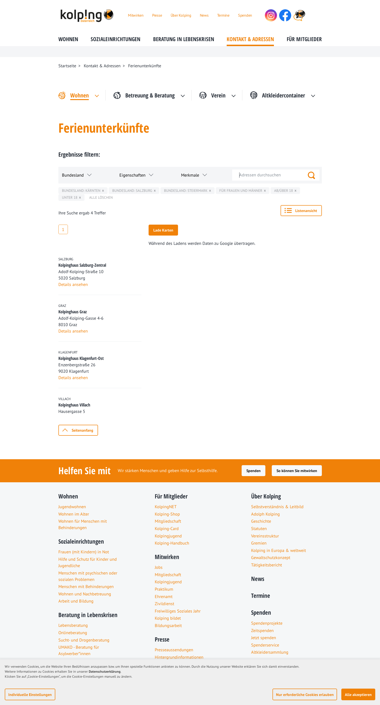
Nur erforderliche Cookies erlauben (305, 694)
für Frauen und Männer (240, 190)
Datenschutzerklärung (105, 671)
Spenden (253, 470)
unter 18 (69, 197)
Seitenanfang (82, 430)
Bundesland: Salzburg (132, 190)
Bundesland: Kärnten (81, 190)
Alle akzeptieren (358, 694)
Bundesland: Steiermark (185, 190)
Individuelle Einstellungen (30, 694)
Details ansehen (73, 284)
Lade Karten (163, 230)
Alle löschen (101, 197)
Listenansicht (306, 210)
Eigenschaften (132, 175)
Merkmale (190, 175)
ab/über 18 (283, 190)
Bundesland (73, 175)
